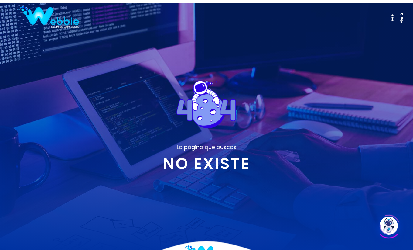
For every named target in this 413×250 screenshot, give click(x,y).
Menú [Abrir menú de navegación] (401, 18)
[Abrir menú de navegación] (392, 17)
